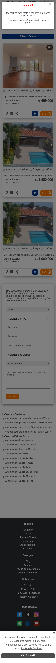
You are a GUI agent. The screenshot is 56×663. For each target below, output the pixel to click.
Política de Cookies (31, 649)
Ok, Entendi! (28, 655)
